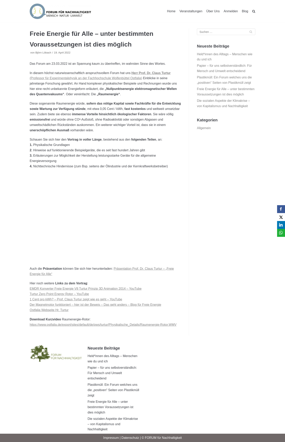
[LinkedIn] (281, 225)
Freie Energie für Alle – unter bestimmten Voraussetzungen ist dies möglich (110, 407)
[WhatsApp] (281, 233)
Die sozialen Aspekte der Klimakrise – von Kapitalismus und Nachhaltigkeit (113, 424)
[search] (253, 11)
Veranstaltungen (191, 11)
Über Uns (213, 11)
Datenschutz (130, 437)
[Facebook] (281, 209)
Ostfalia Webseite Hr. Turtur (49, 310)
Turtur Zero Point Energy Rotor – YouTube (59, 294)
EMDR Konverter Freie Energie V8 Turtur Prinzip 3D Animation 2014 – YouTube (86, 288)
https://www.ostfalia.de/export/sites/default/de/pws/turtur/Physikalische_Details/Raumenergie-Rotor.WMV (103, 324)
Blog (245, 11)
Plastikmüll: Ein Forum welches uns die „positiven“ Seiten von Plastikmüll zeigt (113, 390)
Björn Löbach (43, 52)
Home (171, 11)
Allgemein (204, 128)
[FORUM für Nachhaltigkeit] (60, 11)
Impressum (111, 437)
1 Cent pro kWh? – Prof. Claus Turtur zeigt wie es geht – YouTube (76, 299)
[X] (281, 217)
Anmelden (231, 11)
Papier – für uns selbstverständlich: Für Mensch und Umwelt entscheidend (112, 373)
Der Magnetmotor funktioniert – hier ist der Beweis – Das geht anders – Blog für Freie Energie (95, 304)
